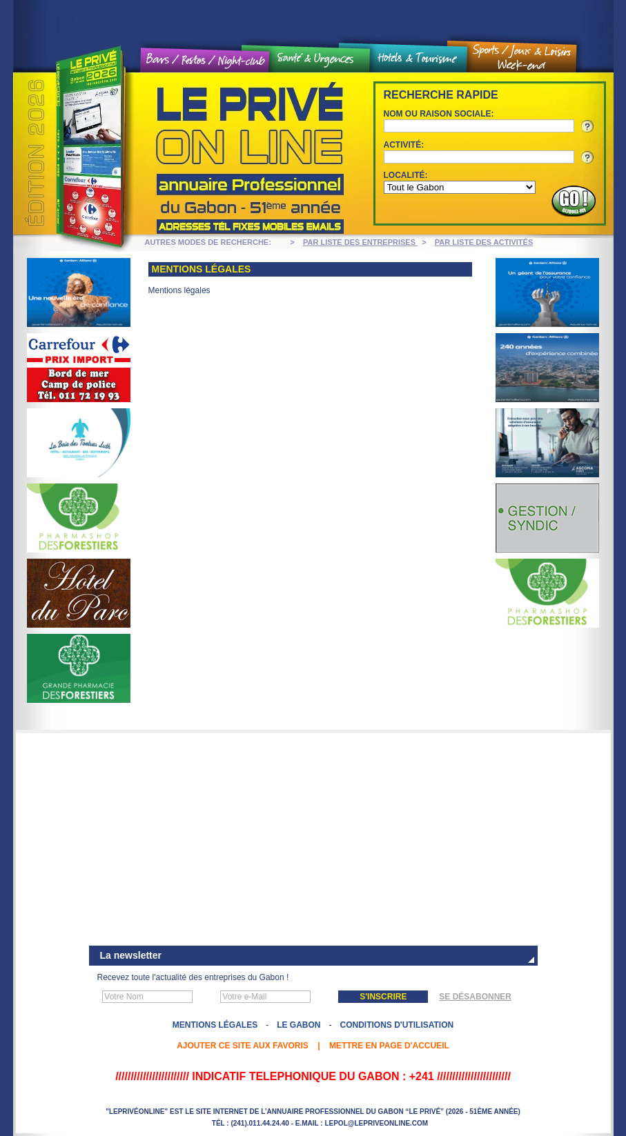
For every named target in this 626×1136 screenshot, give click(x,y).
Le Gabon (298, 1025)
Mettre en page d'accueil (389, 1045)
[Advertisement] (313, 840)
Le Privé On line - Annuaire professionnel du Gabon (182, 153)
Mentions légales (215, 1025)
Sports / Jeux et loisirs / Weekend (521, 57)
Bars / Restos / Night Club (205, 60)
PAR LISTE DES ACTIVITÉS (484, 242)
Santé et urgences (319, 59)
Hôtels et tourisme (418, 58)
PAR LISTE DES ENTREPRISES (360, 242)
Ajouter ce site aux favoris (243, 1045)
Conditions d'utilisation (397, 1025)
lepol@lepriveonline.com (376, 1123)
